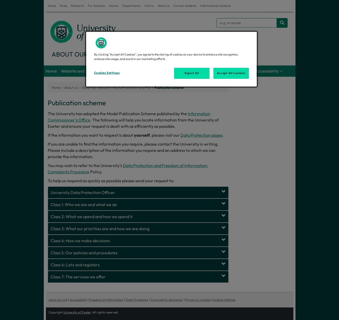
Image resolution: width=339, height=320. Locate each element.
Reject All (192, 73)
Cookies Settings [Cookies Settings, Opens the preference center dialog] (107, 73)
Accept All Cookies (231, 73)
